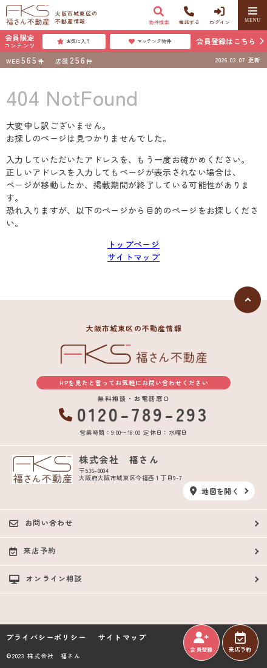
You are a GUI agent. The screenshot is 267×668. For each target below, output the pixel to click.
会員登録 (201, 642)
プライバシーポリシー (46, 637)
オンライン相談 (46, 578)
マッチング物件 (150, 41)
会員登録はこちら (225, 41)
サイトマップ (133, 257)
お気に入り (73, 41)
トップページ (133, 244)
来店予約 (240, 642)
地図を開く (214, 491)
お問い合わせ (41, 522)
